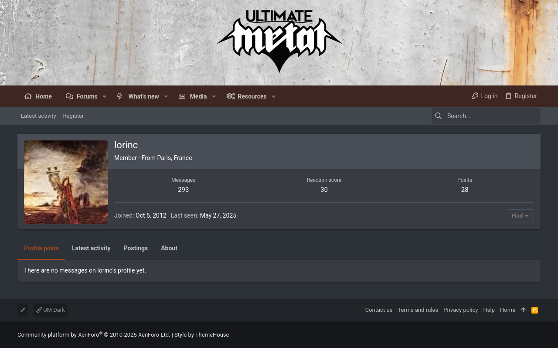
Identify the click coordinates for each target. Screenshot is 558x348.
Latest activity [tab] (91, 248)
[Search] (486, 116)
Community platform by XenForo (93, 334)
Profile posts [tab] (41, 248)
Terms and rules (418, 310)
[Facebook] (537, 335)
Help (489, 310)
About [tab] (169, 248)
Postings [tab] (136, 248)
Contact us (379, 310)
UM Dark (50, 310)
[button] (104, 96)
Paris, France (174, 157)
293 (183, 190)
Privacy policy (460, 310)
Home (507, 310)
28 (465, 190)
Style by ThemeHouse (201, 334)
